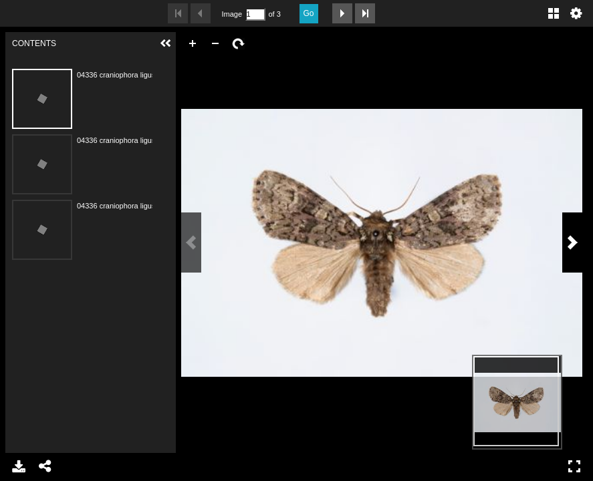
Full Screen (574, 466)
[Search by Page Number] (255, 14)
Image (232, 14)
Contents (97, 61)
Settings (576, 13)
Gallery (554, 13)
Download (19, 466)
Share (45, 466)
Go (309, 13)
